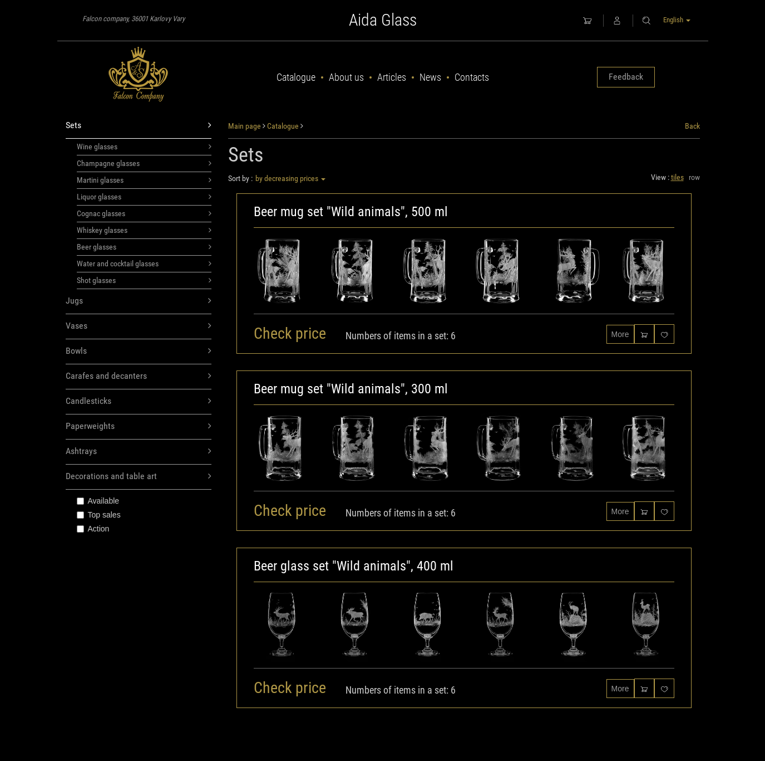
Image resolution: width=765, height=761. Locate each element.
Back (692, 125)
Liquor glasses (144, 196)
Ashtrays (139, 451)
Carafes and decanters (139, 376)
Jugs (139, 301)
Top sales (99, 514)
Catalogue (296, 77)
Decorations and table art (139, 476)
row (694, 177)
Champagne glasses (144, 163)
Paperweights (139, 426)
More (620, 334)
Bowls (139, 351)
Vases (139, 326)
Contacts (472, 77)
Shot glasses (144, 280)
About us (346, 77)
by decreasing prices (290, 178)
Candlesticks (139, 401)
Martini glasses (144, 180)
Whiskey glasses (144, 230)
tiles (677, 177)
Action (93, 528)
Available (98, 500)
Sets (139, 125)
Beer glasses (144, 246)
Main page (244, 125)
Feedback (626, 76)
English (676, 20)
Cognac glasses (144, 213)
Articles (391, 77)
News (430, 77)
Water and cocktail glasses (144, 263)
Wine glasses (144, 146)
